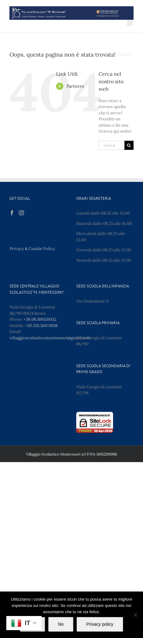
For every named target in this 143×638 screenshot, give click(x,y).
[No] (135, 615)
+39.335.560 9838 (41, 325)
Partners (75, 86)
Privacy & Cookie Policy (32, 248)
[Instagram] (21, 212)
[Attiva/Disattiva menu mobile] (130, 23)
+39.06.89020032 (40, 319)
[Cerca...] (111, 145)
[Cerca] (129, 145)
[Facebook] (11, 212)
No (61, 624)
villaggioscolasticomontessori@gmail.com (50, 338)
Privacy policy (99, 624)
